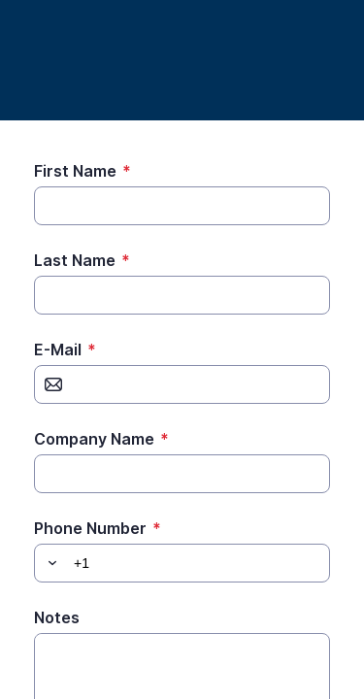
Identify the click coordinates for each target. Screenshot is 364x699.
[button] (49, 563)
